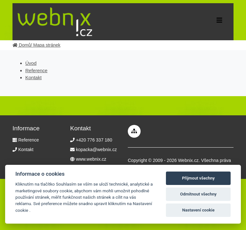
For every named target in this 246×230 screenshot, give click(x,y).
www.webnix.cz (91, 159)
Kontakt (33, 77)
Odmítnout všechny (198, 194)
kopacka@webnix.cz (96, 149)
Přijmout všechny (198, 178)
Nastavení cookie (198, 210)
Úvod (31, 63)
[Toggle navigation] (219, 21)
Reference (36, 70)
